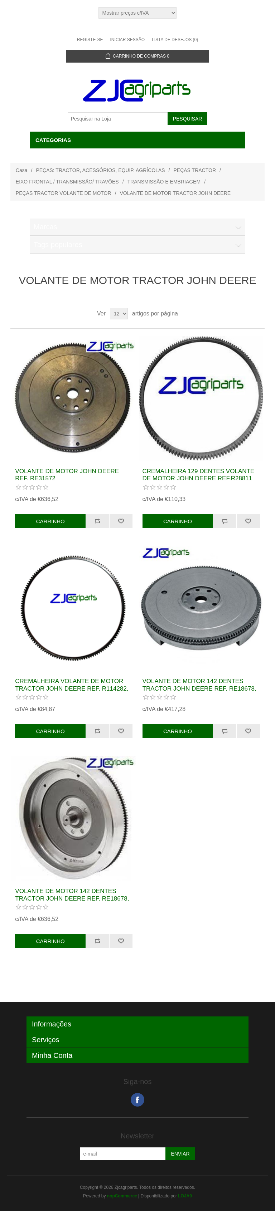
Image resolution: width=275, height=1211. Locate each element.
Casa (22, 170)
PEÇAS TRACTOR (195, 170)
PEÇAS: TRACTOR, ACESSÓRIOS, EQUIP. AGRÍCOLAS (100, 170)
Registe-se (90, 39)
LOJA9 (185, 1195)
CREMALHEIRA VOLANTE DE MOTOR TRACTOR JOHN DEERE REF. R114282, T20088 (71, 688)
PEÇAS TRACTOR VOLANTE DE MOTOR (63, 193)
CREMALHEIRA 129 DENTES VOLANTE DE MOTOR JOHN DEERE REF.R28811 (199, 475)
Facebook (137, 1100)
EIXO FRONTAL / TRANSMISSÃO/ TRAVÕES (67, 182)
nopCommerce (122, 1195)
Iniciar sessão (127, 39)
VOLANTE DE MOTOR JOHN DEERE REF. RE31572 (67, 475)
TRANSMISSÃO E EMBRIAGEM (164, 182)
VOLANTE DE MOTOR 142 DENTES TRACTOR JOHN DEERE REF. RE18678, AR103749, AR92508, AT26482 (199, 688)
